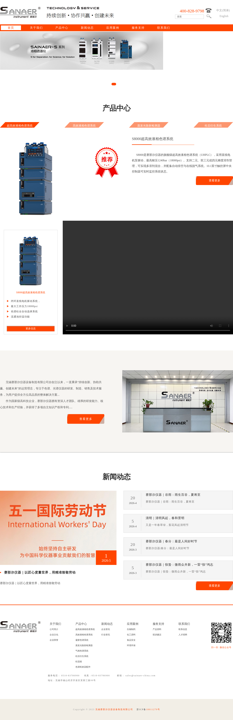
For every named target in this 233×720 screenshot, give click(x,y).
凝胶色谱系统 (81, 640)
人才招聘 (183, 634)
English (224, 16)
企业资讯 (105, 629)
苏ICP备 (148, 709)
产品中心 (61, 27)
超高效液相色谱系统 (20, 125)
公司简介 (54, 629)
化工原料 (131, 634)
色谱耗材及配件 (83, 667)
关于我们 (36, 27)
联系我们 (163, 27)
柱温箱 (78, 661)
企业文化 (54, 634)
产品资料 (157, 629)
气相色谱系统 (81, 651)
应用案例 (112, 27)
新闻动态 (87, 27)
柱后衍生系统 (213, 125)
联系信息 (183, 629)
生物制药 (131, 629)
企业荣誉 (54, 640)
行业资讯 (105, 634)
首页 (11, 27)
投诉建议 (157, 634)
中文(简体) (223, 10)
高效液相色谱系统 (84, 125)
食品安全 (131, 640)
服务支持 (138, 27)
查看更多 (214, 180)
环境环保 (131, 645)
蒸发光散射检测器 (148, 125)
